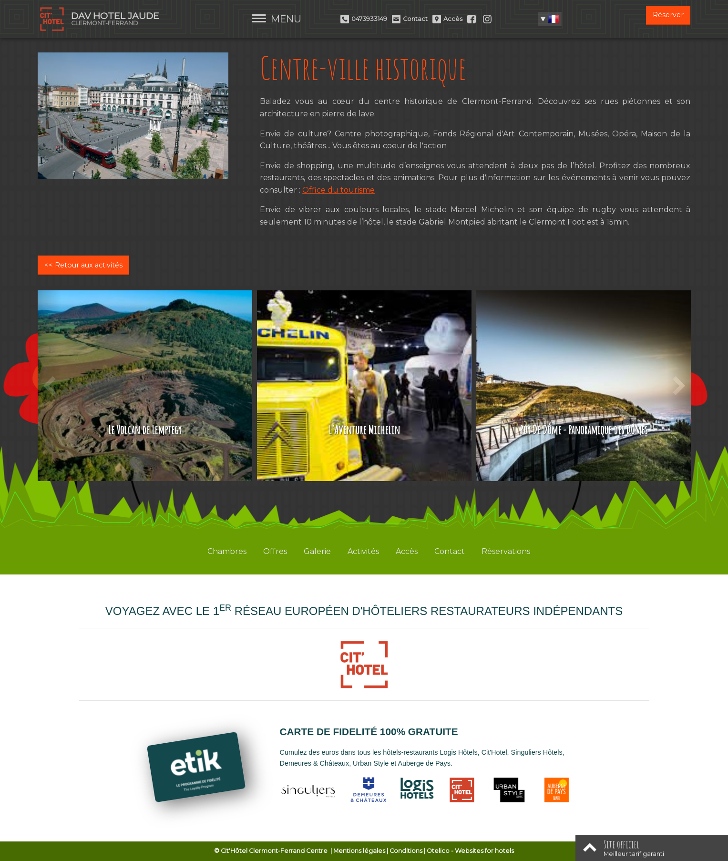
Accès (407, 551)
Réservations (506, 551)
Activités (363, 551)
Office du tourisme (338, 190)
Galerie (317, 551)
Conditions (406, 850)
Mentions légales (359, 850)
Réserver (668, 14)
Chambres (226, 551)
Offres (275, 551)
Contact (449, 551)
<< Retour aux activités (83, 265)
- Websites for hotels (470, 850)
